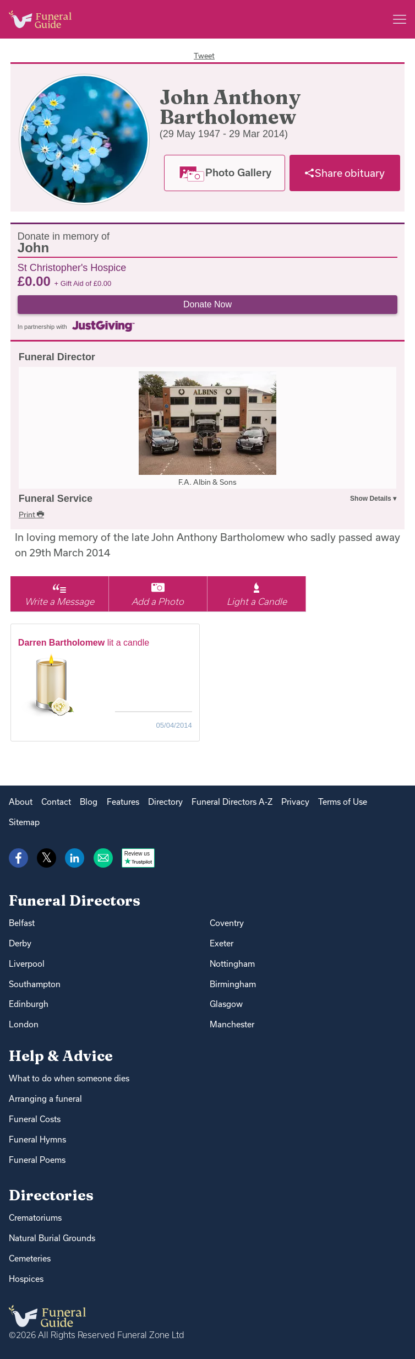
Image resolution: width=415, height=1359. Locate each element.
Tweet (204, 55)
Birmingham (233, 984)
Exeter (221, 943)
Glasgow (226, 1004)
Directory (165, 801)
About (20, 801)
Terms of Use (342, 801)
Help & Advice (61, 1056)
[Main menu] (399, 19)
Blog (88, 801)
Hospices (26, 1279)
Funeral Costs (35, 1119)
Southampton (35, 984)
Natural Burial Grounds (52, 1238)
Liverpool (27, 963)
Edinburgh (28, 1004)
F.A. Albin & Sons (207, 482)
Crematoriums (35, 1217)
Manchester (232, 1024)
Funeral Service (55, 498)
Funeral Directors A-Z (232, 801)
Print (31, 514)
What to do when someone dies (69, 1078)
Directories (51, 1195)
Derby (20, 943)
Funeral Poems (37, 1160)
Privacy (295, 801)
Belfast (22, 923)
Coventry (227, 923)
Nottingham (232, 963)
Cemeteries (30, 1258)
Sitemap (24, 822)
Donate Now (207, 304)
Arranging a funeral (45, 1098)
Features (123, 801)
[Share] (345, 173)
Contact (56, 801)
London (24, 1024)
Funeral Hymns (37, 1139)
